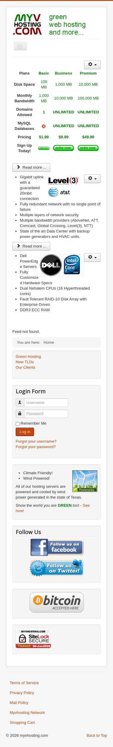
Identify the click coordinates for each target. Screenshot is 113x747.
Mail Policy (19, 702)
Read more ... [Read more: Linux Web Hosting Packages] (31, 167)
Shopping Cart (22, 722)
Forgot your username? (36, 441)
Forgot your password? (36, 446)
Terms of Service (24, 683)
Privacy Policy (22, 692)
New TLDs (25, 362)
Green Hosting (28, 356)
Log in (25, 431)
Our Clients (25, 367)
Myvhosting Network (27, 712)
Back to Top (96, 735)
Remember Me (33, 423)
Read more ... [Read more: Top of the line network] (31, 246)
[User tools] (92, 64)
